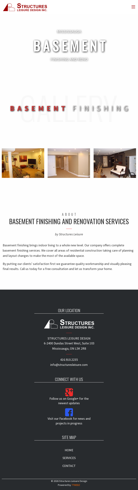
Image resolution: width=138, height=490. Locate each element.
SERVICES (69, 458)
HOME (69, 450)
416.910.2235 (69, 360)
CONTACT (69, 466)
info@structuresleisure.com (69, 365)
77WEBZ (76, 485)
